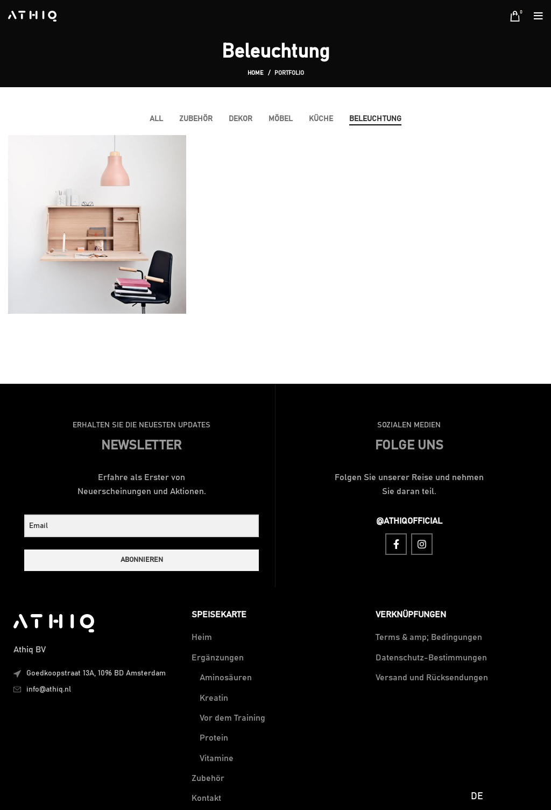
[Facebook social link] (396, 544)
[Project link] (97, 224)
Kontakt (206, 798)
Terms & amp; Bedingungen (429, 637)
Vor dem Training (232, 718)
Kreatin (214, 698)
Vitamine (217, 758)
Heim (202, 637)
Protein (214, 738)
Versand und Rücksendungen (432, 677)
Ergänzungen (218, 657)
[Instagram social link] (422, 544)
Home (256, 73)
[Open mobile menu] (538, 16)
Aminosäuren (226, 677)
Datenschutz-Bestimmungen (431, 657)
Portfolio (289, 73)
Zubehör (208, 778)
